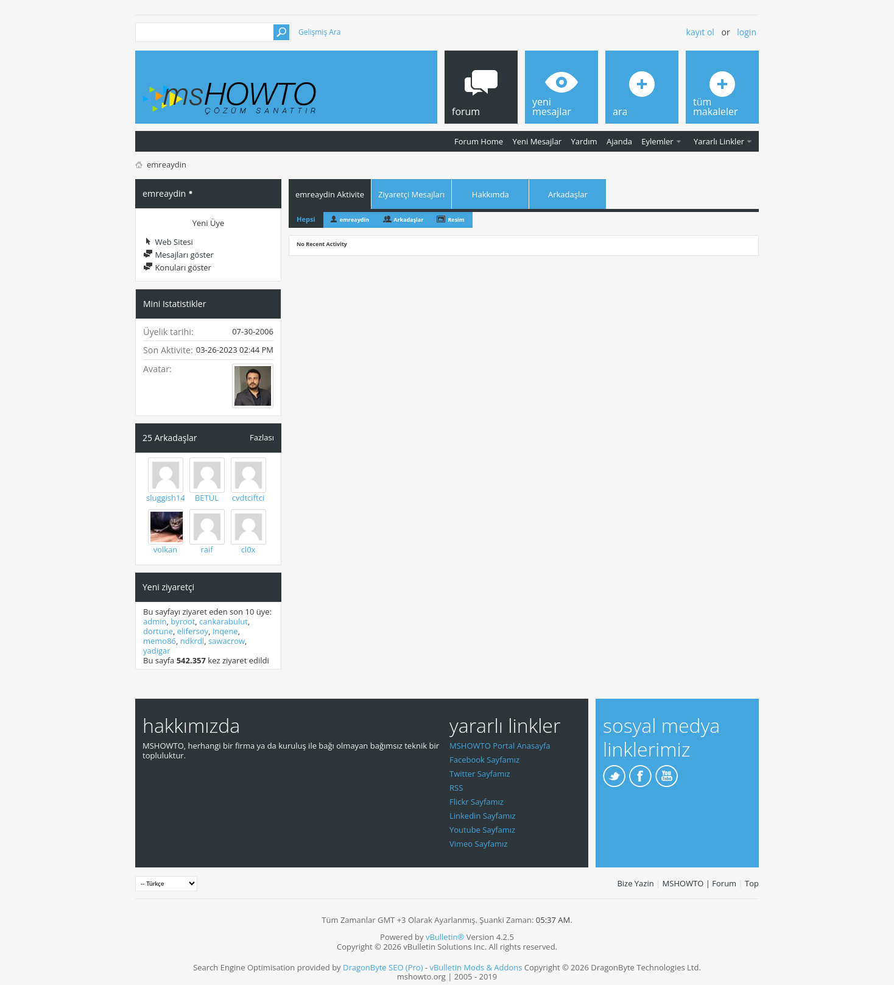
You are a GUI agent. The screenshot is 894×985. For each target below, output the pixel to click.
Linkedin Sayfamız (482, 815)
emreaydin (354, 220)
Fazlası (262, 437)
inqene (225, 631)
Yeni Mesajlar (536, 141)
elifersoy (192, 631)
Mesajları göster (178, 254)
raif (206, 549)
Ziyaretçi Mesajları (411, 194)
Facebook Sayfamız (484, 759)
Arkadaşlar (568, 194)
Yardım (584, 141)
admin (154, 621)
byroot (183, 621)
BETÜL (207, 497)
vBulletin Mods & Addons (475, 967)
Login (746, 32)
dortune (158, 631)
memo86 (159, 640)
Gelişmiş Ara (319, 32)
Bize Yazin (635, 883)
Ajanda (619, 141)
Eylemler (657, 141)
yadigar (157, 650)
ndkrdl (192, 640)
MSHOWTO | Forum (700, 883)
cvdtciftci (248, 497)
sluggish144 (167, 497)
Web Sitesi (168, 241)
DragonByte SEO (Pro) (383, 967)
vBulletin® (445, 936)
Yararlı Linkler (719, 141)
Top (752, 883)
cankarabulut (223, 621)
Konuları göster (177, 267)
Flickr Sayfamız (476, 801)
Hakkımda (490, 194)
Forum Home (478, 141)
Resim (456, 220)
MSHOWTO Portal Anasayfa (500, 745)
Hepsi (306, 219)
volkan (165, 549)
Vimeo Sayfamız (478, 843)
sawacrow (226, 640)
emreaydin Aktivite (329, 194)
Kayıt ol (700, 32)
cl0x (248, 549)
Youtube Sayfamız (482, 829)
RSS (456, 787)
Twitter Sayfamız (479, 773)
